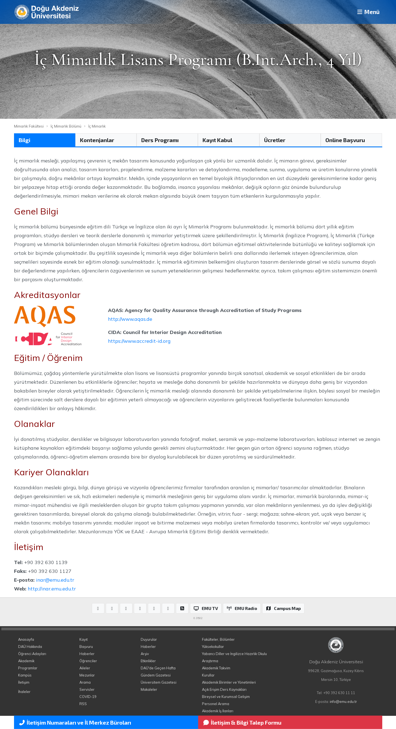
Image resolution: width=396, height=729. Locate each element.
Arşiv (145, 653)
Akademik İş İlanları (217, 711)
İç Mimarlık (97, 126)
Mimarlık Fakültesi (29, 126)
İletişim (23, 682)
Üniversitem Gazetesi (158, 682)
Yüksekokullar (213, 646)
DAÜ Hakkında (30, 646)
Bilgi (24, 140)
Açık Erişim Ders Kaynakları (224, 689)
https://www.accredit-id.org (139, 341)
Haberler (87, 653)
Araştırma (210, 661)
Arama (85, 682)
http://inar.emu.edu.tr (52, 589)
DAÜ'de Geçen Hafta (158, 668)
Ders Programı (160, 140)
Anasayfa (26, 639)
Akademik (26, 661)
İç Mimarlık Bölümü (66, 126)
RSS (83, 704)
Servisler (87, 689)
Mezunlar (87, 675)
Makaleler (149, 689)
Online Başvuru (345, 140)
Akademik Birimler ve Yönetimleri (229, 682)
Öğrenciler (88, 661)
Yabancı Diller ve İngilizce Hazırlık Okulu (234, 653)
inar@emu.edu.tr (55, 580)
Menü (366, 12)
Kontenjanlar (97, 140)
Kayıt (83, 639)
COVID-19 (87, 696)
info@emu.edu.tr (343, 701)
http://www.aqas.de (130, 319)
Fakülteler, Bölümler (218, 639)
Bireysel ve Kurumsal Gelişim (226, 696)
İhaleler (24, 691)
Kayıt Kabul (217, 140)
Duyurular (149, 639)
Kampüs (25, 675)
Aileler (84, 668)
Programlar (27, 668)
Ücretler (274, 140)
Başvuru (86, 646)
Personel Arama (215, 704)
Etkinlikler (148, 661)
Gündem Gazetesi (156, 675)
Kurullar (208, 675)
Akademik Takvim (216, 668)
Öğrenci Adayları (32, 653)
